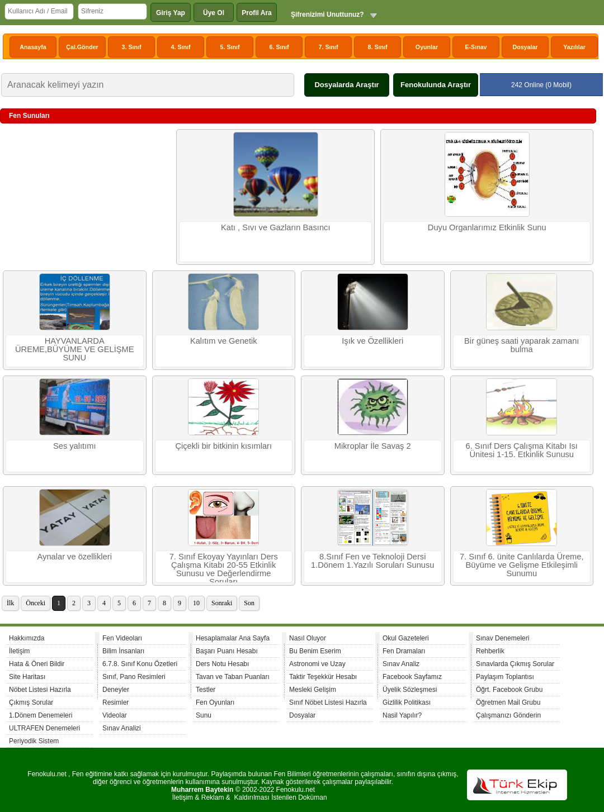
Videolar (114, 715)
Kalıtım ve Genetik (223, 340)
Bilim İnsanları (123, 651)
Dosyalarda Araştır (346, 84)
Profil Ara (257, 13)
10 (196, 603)
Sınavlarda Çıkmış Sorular (515, 664)
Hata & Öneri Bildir (36, 664)
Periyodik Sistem (34, 741)
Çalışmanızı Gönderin (508, 715)
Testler (205, 690)
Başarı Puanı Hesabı (227, 651)
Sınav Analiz (401, 664)
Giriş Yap (170, 13)
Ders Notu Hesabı (222, 664)
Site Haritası (27, 677)
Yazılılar (574, 47)
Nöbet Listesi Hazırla (40, 690)
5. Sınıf (230, 47)
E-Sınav (476, 47)
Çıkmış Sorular (31, 702)
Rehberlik (490, 651)
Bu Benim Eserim (315, 651)
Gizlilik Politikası (407, 702)
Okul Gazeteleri (406, 638)
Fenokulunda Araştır (435, 84)
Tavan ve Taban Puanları (233, 677)
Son (249, 603)
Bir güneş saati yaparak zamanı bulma (521, 345)
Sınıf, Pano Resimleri (134, 677)
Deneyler (115, 690)
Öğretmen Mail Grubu (508, 702)
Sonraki (221, 603)
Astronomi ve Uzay (317, 664)
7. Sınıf (328, 47)
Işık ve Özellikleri (372, 340)
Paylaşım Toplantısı (505, 677)
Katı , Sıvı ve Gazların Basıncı (276, 227)
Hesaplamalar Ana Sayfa (233, 638)
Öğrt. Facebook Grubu (509, 690)
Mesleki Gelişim (312, 690)
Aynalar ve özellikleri (74, 556)
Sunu (203, 715)
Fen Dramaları (404, 651)
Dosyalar (524, 47)
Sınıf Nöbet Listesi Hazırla (328, 702)
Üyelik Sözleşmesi (410, 690)
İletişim (19, 651)
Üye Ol (213, 13)
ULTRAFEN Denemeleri (44, 728)
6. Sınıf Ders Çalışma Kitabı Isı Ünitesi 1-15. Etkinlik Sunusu (522, 450)
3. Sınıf (131, 47)
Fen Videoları (122, 638)
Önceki (35, 603)
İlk (10, 603)
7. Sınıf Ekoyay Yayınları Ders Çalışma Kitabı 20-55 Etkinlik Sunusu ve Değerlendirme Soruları (223, 567)
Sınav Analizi (121, 728)
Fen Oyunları (215, 702)
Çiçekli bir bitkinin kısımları (223, 445)
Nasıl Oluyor (307, 638)
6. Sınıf (279, 47)
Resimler (115, 702)
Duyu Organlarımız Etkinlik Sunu (487, 227)
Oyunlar (427, 47)
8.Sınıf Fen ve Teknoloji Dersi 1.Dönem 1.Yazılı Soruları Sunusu (373, 560)
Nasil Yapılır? (402, 715)
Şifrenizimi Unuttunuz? (327, 14)
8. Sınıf (378, 47)
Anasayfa (33, 47)
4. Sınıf (181, 47)
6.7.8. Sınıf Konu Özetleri (139, 664)
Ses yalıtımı (74, 445)
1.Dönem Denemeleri (40, 715)
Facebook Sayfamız (412, 677)
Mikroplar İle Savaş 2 (372, 445)
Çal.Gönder (82, 47)
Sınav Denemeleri (502, 638)
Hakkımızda (26, 638)
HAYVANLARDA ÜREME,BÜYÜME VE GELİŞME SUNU (74, 349)
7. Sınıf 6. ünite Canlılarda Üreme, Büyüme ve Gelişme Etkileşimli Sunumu (522, 565)
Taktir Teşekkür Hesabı (323, 677)
